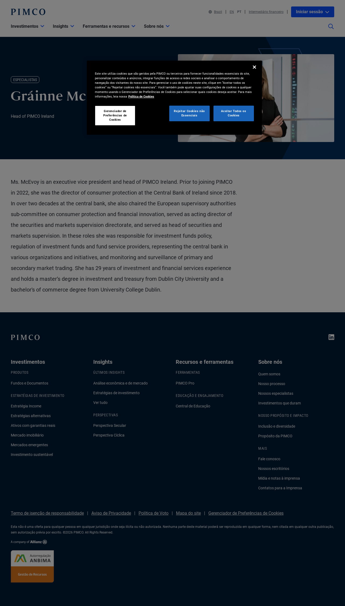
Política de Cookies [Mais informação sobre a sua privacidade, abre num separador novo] (141, 96)
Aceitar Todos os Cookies (233, 113)
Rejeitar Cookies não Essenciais (189, 113)
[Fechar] (254, 67)
